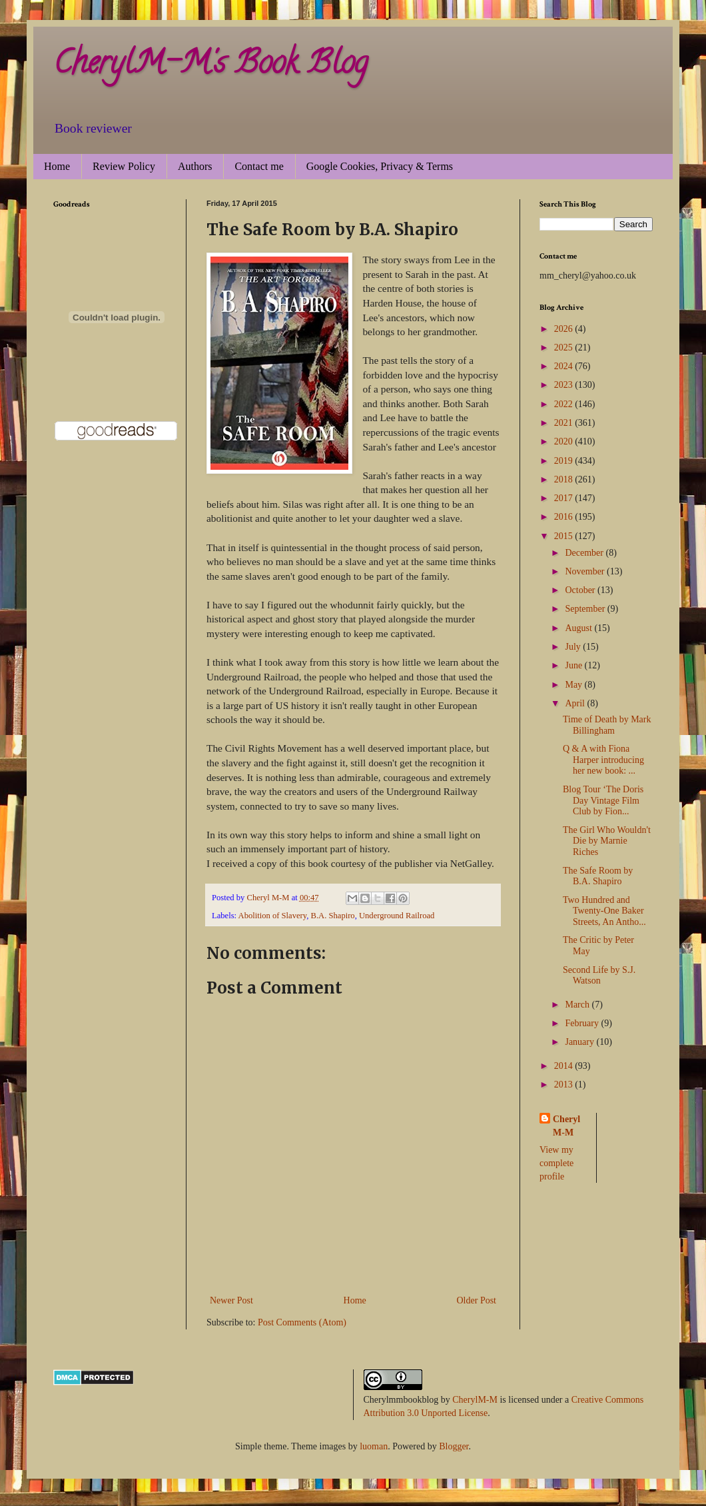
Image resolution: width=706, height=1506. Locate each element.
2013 (564, 1085)
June (574, 665)
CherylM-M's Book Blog (210, 66)
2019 (564, 461)
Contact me (258, 166)
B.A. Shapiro (333, 915)
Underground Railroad (396, 915)
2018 (564, 479)
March (578, 1005)
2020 (564, 441)
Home (57, 166)
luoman (374, 1446)
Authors (195, 166)
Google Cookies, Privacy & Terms (379, 166)
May (574, 685)
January (580, 1042)
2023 (564, 385)
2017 (564, 498)
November (586, 571)
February (583, 1023)
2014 (564, 1066)
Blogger (453, 1446)
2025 (564, 348)
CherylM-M (475, 1400)
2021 (564, 423)
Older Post (477, 1300)
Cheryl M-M (566, 1125)
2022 (564, 404)
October (581, 590)
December (585, 553)
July (574, 647)
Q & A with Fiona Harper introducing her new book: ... (603, 760)
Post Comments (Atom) (302, 1322)
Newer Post (231, 1300)
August (579, 628)
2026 (564, 329)
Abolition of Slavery (272, 915)
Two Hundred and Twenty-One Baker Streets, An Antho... (604, 911)
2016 (564, 517)
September (586, 609)
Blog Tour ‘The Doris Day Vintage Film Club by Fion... (603, 800)
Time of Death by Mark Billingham (607, 725)
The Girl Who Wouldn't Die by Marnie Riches (607, 841)
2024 (564, 366)
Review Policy (124, 166)
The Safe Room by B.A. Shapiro (598, 876)
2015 (564, 536)
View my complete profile (556, 1163)
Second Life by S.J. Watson (599, 975)
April (576, 703)
